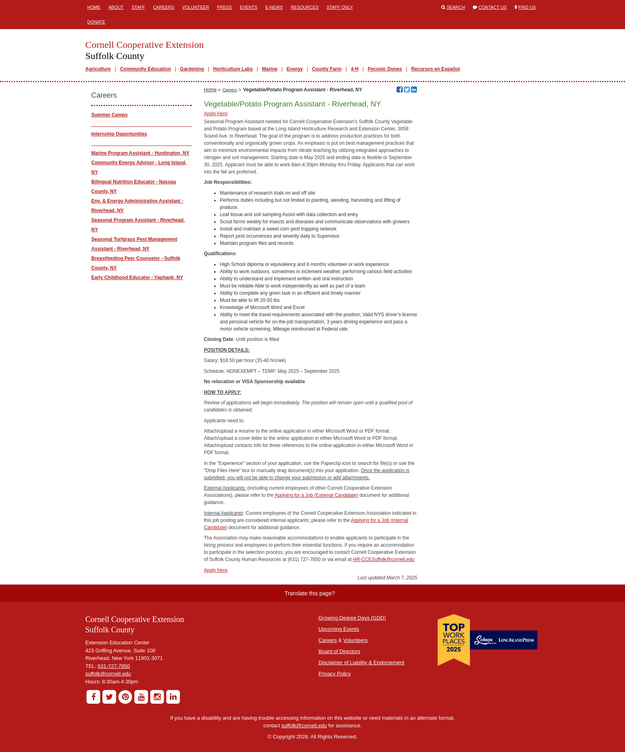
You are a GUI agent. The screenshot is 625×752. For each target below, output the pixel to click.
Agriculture (98, 69)
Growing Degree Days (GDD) (352, 618)
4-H (354, 69)
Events (248, 7)
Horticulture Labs (233, 69)
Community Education (145, 69)
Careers (163, 7)
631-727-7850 (114, 666)
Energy (295, 69)
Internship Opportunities (119, 134)
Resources (305, 7)
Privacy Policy (334, 674)
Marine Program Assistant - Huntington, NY (140, 153)
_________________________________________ (145, 143)
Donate (96, 22)
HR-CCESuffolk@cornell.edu (383, 559)
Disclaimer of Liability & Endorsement (361, 662)
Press (224, 7)
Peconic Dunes (385, 69)
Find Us (527, 7)
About (116, 7)
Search (456, 7)
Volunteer (195, 7)
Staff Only (339, 7)
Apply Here (215, 113)
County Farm (327, 69)
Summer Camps (109, 115)
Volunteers (355, 640)
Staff (138, 7)
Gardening (192, 69)
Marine (269, 69)
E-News (274, 7)
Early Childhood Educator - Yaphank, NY (137, 277)
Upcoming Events (338, 629)
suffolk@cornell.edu (108, 674)
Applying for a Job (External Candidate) (316, 495)
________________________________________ (144, 124)
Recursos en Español (435, 69)
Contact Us (492, 7)
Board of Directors (339, 651)
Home (93, 7)
